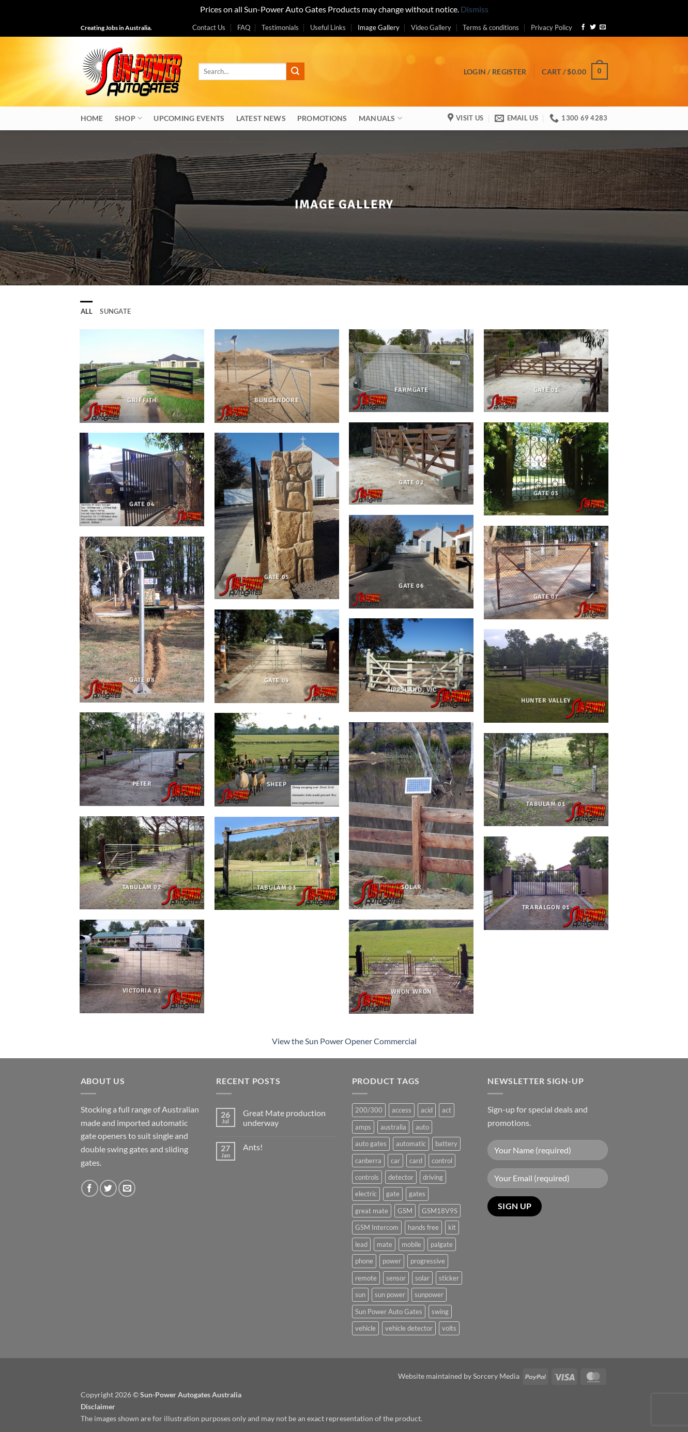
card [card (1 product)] (415, 1160)
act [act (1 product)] (446, 1110)
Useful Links (328, 27)
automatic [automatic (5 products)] (411, 1143)
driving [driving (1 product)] (433, 1177)
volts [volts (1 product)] (449, 1328)
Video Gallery (431, 27)
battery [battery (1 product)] (446, 1143)
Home (92, 118)
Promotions (322, 118)
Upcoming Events (189, 118)
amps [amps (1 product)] (363, 1127)
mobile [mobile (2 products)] (411, 1244)
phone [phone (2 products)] (364, 1261)
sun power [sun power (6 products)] (390, 1294)
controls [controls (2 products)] (367, 1177)
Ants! (253, 1147)
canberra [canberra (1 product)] (368, 1160)
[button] (495, 71)
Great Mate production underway (284, 1118)
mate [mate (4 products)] (384, 1244)
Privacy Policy (551, 27)
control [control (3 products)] (442, 1160)
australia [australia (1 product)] (393, 1127)
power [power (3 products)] (392, 1261)
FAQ (243, 27)
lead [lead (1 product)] (361, 1244)
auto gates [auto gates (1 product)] (371, 1143)
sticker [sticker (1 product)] (449, 1278)
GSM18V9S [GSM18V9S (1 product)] (439, 1211)
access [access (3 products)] (401, 1110)
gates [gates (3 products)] (417, 1194)
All (87, 311)
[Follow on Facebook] (583, 27)
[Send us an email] (603, 27)
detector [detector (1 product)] (401, 1177)
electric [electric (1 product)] (366, 1194)
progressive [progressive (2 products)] (427, 1261)
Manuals (381, 118)
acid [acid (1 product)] (427, 1110)
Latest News (261, 118)
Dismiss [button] (474, 9)
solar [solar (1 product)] (422, 1278)
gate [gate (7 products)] (393, 1194)
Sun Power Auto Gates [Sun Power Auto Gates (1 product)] (388, 1311)
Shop (129, 118)
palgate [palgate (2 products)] (442, 1244)
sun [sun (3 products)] (360, 1294)
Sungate (115, 311)
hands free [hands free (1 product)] (423, 1227)
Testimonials (280, 27)
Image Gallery (379, 27)
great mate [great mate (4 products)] (371, 1211)
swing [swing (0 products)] (440, 1311)
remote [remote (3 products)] (366, 1278)
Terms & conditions (491, 27)
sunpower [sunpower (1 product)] (429, 1294)
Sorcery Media (496, 1376)
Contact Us (208, 27)
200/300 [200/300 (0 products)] (369, 1110)
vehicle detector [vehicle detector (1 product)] (409, 1328)
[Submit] (295, 71)
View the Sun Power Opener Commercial (344, 1041)
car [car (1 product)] (395, 1160)
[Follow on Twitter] (593, 27)
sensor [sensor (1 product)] (396, 1278)
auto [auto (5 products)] (422, 1127)
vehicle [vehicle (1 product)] (365, 1328)
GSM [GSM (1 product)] (404, 1211)
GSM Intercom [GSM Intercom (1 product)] (377, 1227)
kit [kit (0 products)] (452, 1227)
